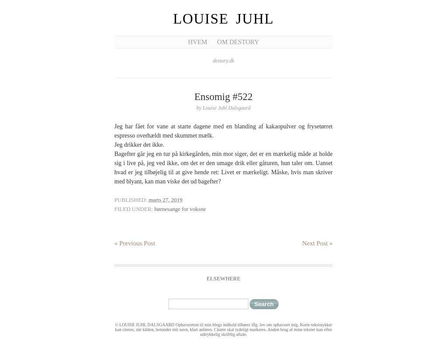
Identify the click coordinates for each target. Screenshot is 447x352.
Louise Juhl (223, 19)
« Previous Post (134, 243)
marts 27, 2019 (165, 200)
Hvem (197, 41)
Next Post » (317, 243)
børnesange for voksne (180, 209)
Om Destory (238, 41)
